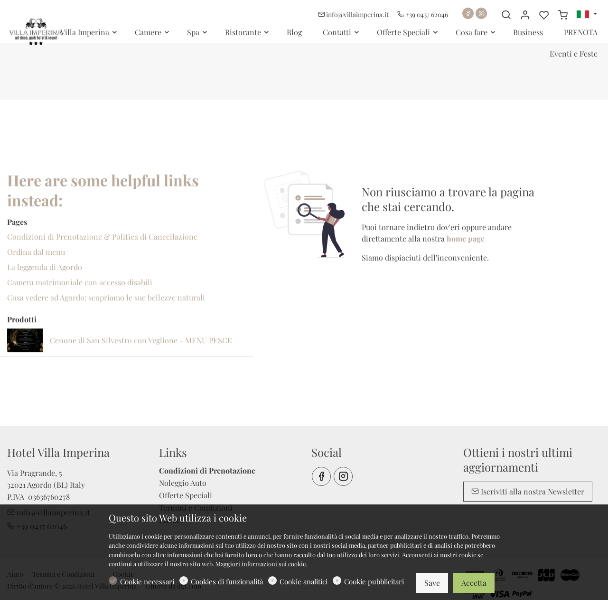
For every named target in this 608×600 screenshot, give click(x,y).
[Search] (505, 14)
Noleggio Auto (182, 483)
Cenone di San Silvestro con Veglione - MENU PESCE (141, 340)
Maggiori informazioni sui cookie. (261, 564)
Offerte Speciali (185, 495)
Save (432, 583)
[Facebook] (468, 13)
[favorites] (543, 14)
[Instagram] (481, 13)
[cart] (562, 14)
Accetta (473, 583)
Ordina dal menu (36, 252)
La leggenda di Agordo (44, 267)
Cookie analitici (303, 581)
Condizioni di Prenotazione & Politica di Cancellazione (102, 237)
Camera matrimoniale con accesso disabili (79, 282)
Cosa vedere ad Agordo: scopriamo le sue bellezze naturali (106, 297)
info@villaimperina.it (354, 14)
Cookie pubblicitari (374, 581)
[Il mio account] (524, 14)
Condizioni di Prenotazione (207, 470)
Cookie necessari (147, 581)
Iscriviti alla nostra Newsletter (527, 491)
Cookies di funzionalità (227, 581)
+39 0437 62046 (422, 14)
